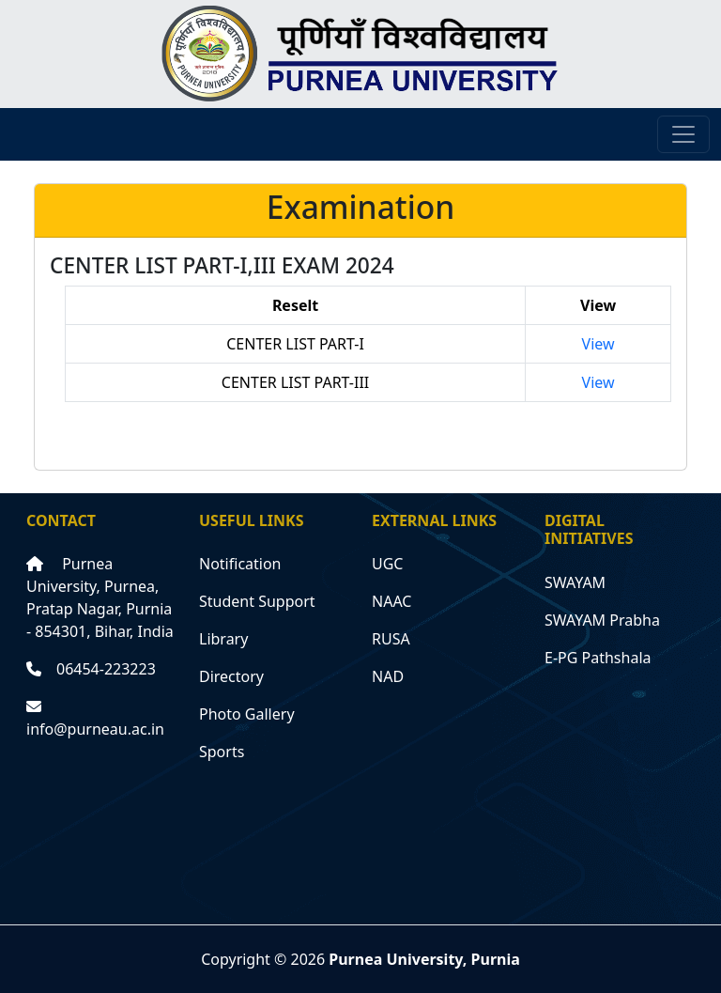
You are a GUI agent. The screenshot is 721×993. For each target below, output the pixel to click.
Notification (240, 563)
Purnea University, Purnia (424, 959)
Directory (231, 676)
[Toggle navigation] (683, 134)
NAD (388, 676)
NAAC (391, 601)
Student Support (257, 601)
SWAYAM (575, 582)
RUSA (391, 638)
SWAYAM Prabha (602, 620)
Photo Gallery (247, 714)
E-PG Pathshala (598, 657)
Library (223, 638)
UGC (387, 563)
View (598, 344)
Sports (221, 751)
